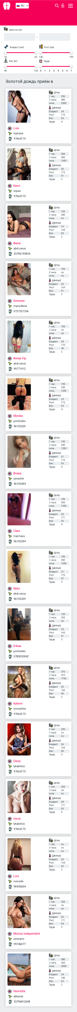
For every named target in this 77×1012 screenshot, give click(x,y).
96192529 (20, 426)
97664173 (20, 138)
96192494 (20, 484)
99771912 (20, 368)
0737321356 (21, 311)
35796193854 (22, 253)
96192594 (20, 541)
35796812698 (22, 1001)
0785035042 (21, 656)
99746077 (20, 944)
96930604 (20, 886)
